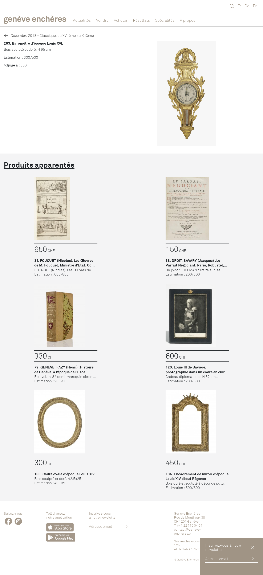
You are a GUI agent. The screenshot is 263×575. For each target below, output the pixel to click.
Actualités (82, 20)
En (255, 5)
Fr (239, 5)
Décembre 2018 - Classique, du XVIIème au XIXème (49, 35)
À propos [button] (187, 20)
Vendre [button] (102, 20)
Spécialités (164, 20)
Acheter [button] (121, 20)
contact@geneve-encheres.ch (187, 531)
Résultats (141, 20)
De (247, 5)
